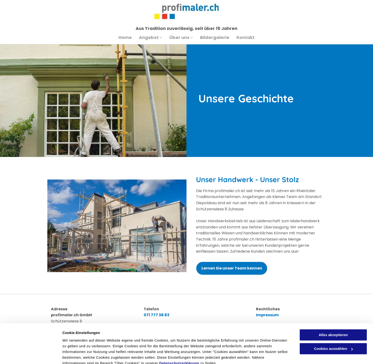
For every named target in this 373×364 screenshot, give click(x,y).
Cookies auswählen (79, 355)
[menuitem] (125, 37)
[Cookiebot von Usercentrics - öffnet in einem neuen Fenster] (31, 354)
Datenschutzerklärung (179, 342)
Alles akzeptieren (333, 313)
